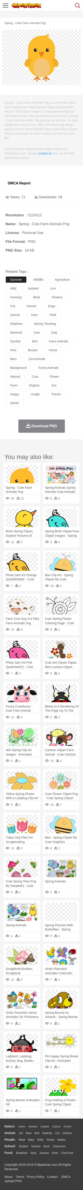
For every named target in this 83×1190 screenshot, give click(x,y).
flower (54, 376)
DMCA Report (19, 183)
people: (10, 1139)
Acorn (21, 1126)
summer (16, 279)
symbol (15, 341)
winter (14, 403)
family (50, 1139)
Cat (57, 1133)
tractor (56, 394)
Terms (20, 1177)
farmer (32, 306)
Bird (37, 1133)
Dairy (33, 1153)
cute (35, 376)
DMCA (65, 1177)
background (18, 367)
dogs (51, 306)
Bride (40, 1139)
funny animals (48, 367)
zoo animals (36, 359)
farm (13, 385)
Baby (31, 1139)
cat (12, 306)
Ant (21, 1133)
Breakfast (21, 1153)
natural (15, 376)
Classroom (59, 1146)
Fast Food (67, 1153)
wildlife (38, 279)
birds (36, 297)
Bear (28, 1133)
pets (13, 350)
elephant (16, 323)
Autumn (32, 1126)
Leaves (45, 1126)
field (52, 315)
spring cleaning (45, 323)
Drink (55, 1153)
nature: (9, 1126)
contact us (45, 153)
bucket (32, 350)
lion (53, 288)
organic (34, 385)
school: (10, 1146)
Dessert (44, 1153)
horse (53, 350)
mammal (16, 332)
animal (15, 315)
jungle (35, 394)
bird (35, 341)
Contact (52, 1177)
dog (54, 332)
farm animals (58, 341)
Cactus (56, 1126)
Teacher (36, 1146)
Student (23, 1146)
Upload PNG (13, 1181)
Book (47, 1146)
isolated (33, 288)
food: (8, 1153)
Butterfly (47, 1133)
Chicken (67, 1133)
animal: (10, 1133)
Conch (67, 1126)
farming (15, 297)
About (8, 1177)
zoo (54, 385)
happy (14, 394)
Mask (22, 1139)
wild (13, 288)
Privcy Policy (35, 1177)
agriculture (62, 279)
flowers (57, 297)
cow (37, 332)
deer (34, 315)
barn (13, 359)
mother (61, 1139)
